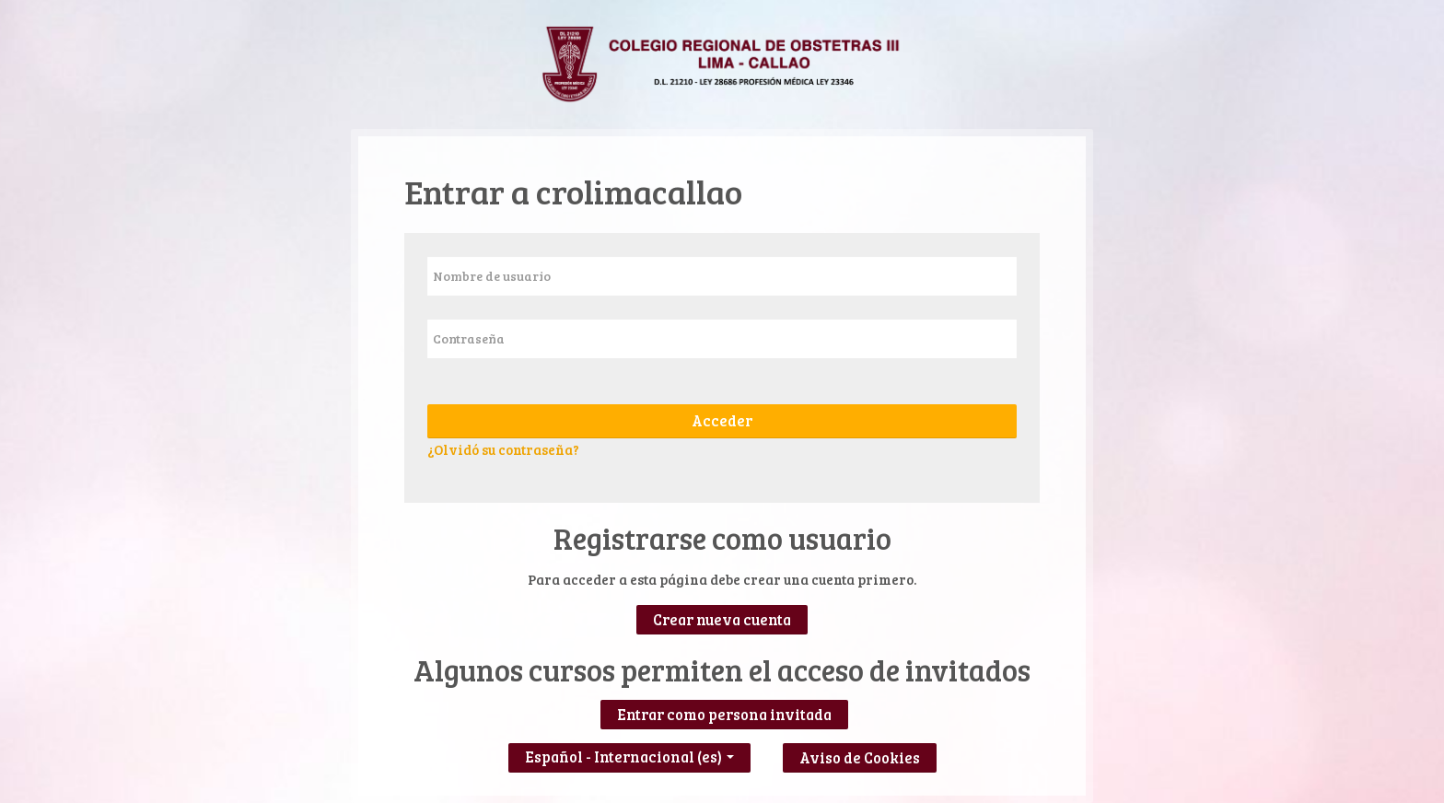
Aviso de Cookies (859, 758)
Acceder (722, 421)
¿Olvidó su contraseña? (503, 449)
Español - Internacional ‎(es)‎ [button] (629, 753)
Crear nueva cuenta (722, 620)
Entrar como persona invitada (724, 714)
